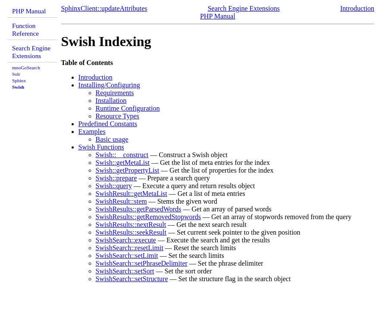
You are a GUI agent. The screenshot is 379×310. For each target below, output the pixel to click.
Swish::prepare (116, 178)
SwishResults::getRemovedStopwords (148, 216)
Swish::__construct (122, 154)
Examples (92, 131)
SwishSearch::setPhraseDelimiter (142, 263)
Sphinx (19, 80)
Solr (16, 74)
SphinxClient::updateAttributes (104, 8)
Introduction (357, 8)
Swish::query (114, 185)
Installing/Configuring (109, 85)
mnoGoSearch (26, 67)
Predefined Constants (107, 123)
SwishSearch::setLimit (127, 255)
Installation (111, 100)
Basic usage (112, 139)
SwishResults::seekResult (131, 232)
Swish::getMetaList (123, 162)
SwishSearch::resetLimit (129, 247)
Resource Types (117, 116)
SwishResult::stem (121, 201)
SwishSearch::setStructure (132, 278)
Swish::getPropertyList (128, 170)
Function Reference (25, 29)
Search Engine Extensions (31, 51)
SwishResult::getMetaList (131, 193)
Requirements (115, 92)
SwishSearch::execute (126, 240)
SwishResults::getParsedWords (139, 209)
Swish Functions (101, 147)
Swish (18, 87)
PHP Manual (29, 11)
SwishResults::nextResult (131, 224)
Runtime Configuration (128, 108)
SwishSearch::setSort (125, 271)
